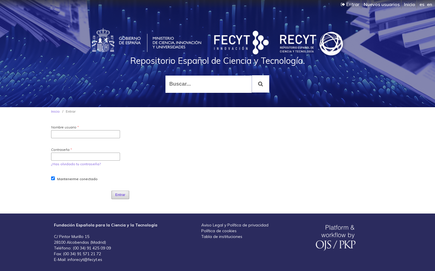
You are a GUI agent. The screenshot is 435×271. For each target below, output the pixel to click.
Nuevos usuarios (382, 4)
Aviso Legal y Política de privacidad (234, 225)
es (421, 4)
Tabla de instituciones (221, 236)
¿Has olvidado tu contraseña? (76, 164)
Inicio (409, 4)
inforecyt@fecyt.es (84, 259)
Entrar (350, 4)
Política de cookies (219, 230)
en (429, 4)
